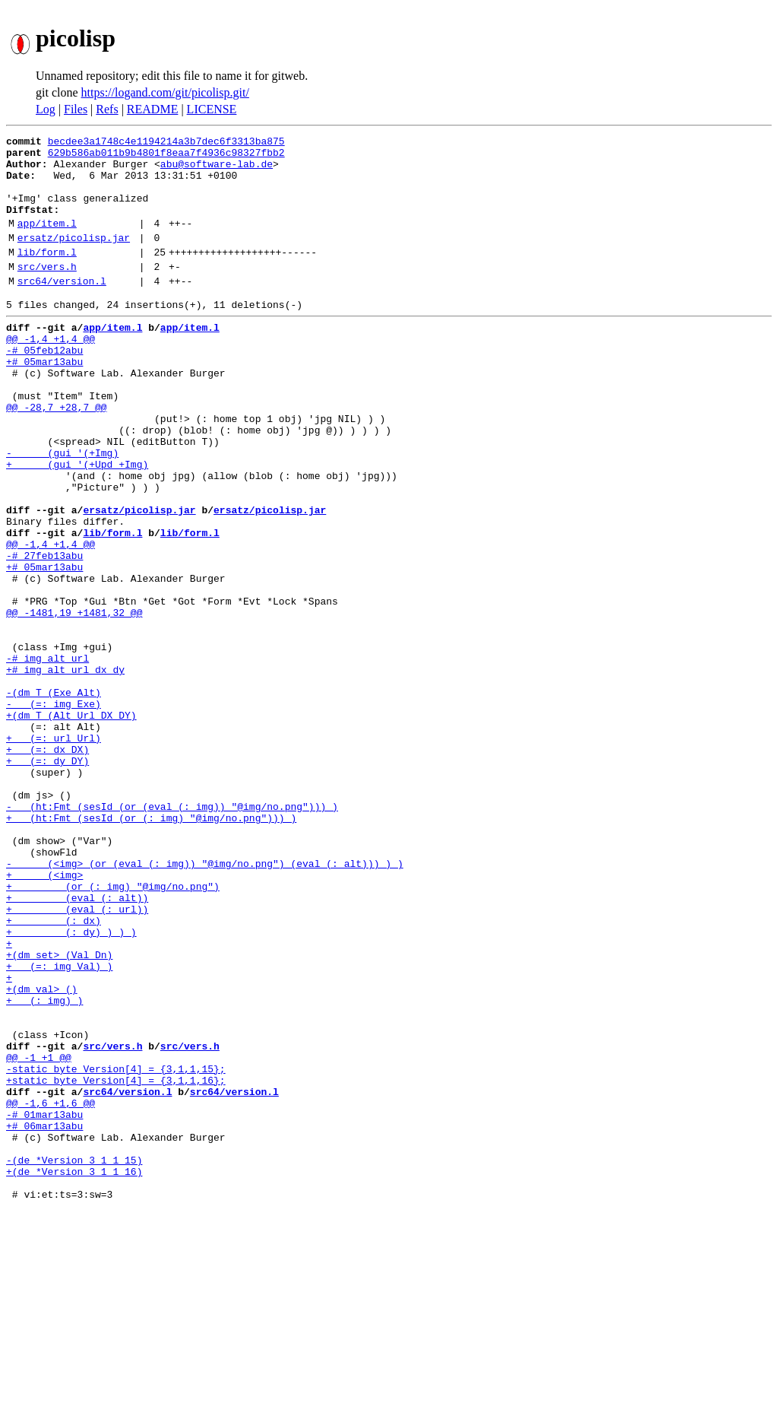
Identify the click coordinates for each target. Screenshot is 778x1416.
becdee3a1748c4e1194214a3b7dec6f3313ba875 (166, 143)
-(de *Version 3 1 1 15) (74, 1358)
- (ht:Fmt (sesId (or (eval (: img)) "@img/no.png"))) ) (172, 934)
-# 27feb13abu (44, 633)
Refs (107, 109)
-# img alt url (47, 756)
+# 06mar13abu (44, 1317)
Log (45, 109)
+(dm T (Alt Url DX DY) (71, 824)
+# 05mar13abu (44, 400)
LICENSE (212, 109)
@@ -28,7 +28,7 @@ (56, 455)
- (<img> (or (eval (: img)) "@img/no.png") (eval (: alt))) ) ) (204, 1002)
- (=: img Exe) (53, 811)
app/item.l (47, 241)
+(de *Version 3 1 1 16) (74, 1372)
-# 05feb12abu (44, 386)
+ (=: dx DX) (47, 865)
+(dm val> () (41, 1153)
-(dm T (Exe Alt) (53, 797)
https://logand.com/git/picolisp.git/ (165, 92)
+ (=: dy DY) (47, 879)
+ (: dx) (53, 1071)
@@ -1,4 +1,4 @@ (50, 372)
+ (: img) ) (44, 1166)
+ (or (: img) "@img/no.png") (113, 1030)
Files (75, 109)
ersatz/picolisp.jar (73, 258)
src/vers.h (47, 291)
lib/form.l (47, 274)
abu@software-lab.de (216, 170)
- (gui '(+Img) (62, 509)
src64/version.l (61, 308)
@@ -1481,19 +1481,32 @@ (74, 701)
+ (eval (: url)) (77, 1057)
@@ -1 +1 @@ (38, 1235)
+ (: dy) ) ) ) (71, 1084)
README (153, 109)
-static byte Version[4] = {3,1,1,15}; (116, 1249)
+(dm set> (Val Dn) (59, 1112)
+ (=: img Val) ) (59, 1125)
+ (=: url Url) (53, 852)
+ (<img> (44, 1016)
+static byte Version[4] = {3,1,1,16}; (116, 1262)
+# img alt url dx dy (65, 769)
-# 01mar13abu (44, 1303)
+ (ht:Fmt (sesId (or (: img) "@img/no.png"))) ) (151, 947)
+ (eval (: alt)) (77, 1043)
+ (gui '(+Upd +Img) (77, 523)
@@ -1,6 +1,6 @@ (50, 1290)
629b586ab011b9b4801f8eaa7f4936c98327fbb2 (166, 157)
